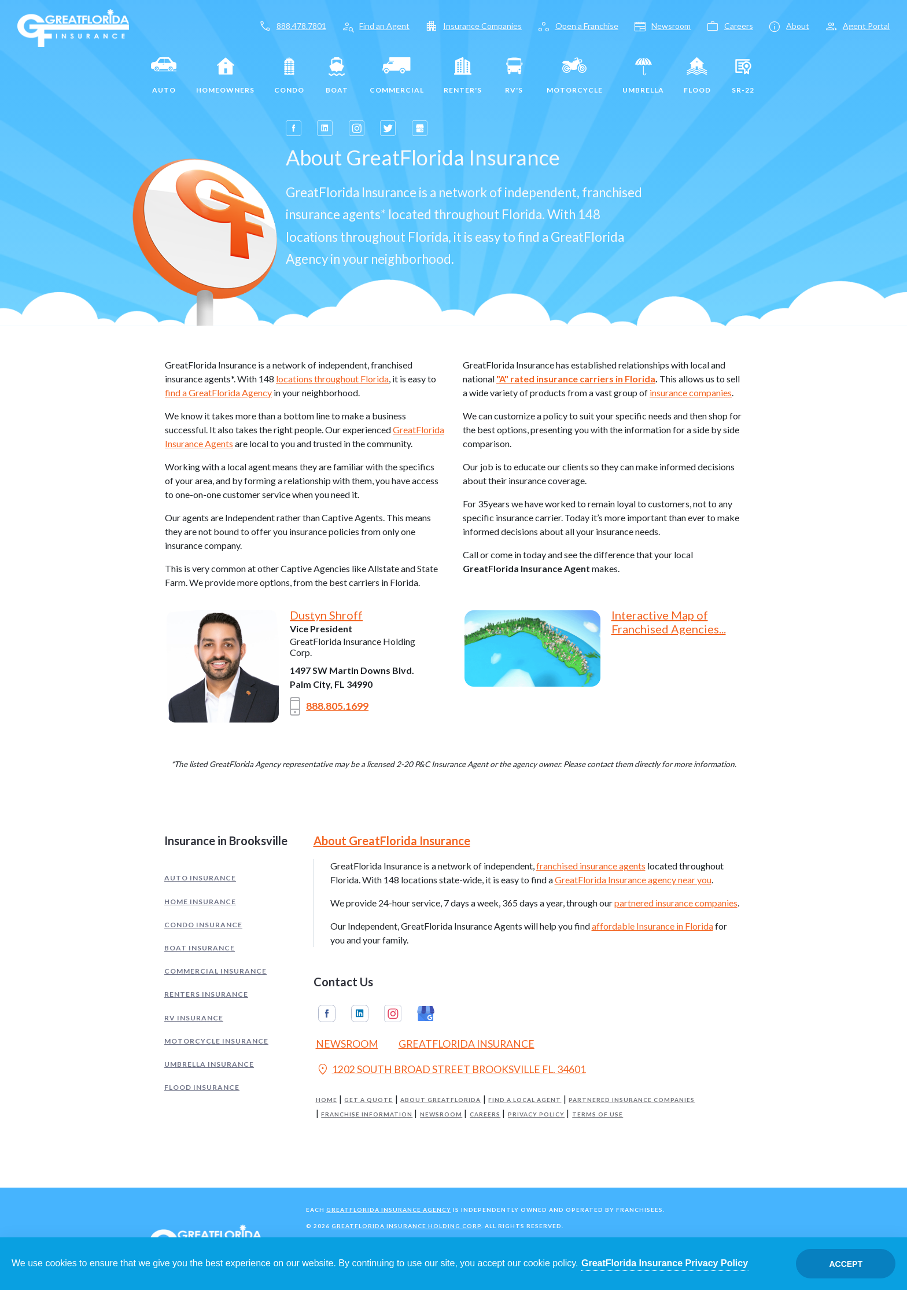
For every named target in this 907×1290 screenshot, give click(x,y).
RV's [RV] (514, 75)
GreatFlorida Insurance (466, 1044)
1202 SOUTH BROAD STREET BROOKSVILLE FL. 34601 (451, 1071)
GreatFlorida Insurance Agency (388, 1209)
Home (326, 1100)
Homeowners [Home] (225, 75)
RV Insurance (193, 1017)
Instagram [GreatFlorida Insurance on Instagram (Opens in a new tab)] (392, 1013)
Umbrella (643, 75)
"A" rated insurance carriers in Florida (575, 378)
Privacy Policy (536, 1114)
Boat (337, 75)
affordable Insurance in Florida (652, 925)
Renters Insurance (206, 994)
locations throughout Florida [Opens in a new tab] (332, 378)
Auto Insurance (200, 877)
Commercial (397, 75)
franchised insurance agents (591, 865)
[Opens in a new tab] (293, 128)
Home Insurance (200, 901)
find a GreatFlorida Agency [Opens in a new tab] (218, 392)
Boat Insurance (199, 947)
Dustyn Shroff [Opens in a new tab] (326, 615)
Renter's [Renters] (463, 75)
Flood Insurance (201, 1087)
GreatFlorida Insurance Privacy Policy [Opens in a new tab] (664, 1263)
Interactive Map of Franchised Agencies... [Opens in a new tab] (668, 622)
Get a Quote (368, 1100)
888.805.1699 (329, 706)
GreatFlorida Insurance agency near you (633, 879)
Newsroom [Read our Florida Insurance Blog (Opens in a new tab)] (347, 1044)
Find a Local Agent (524, 1100)
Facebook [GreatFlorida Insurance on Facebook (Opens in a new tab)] (326, 1013)
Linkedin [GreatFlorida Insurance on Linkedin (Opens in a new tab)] (359, 1013)
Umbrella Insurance (209, 1064)
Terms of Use (597, 1114)
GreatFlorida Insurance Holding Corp (406, 1225)
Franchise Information (366, 1114)
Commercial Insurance (215, 971)
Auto (163, 75)
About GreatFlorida (440, 1100)
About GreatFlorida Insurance (392, 840)
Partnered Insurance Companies (632, 1100)
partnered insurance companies (676, 902)
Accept (845, 1264)
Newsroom (441, 1114)
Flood (697, 75)
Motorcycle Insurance (216, 1041)
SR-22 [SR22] (743, 75)
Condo (289, 75)
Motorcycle (575, 75)
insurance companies (691, 392)
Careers (485, 1114)
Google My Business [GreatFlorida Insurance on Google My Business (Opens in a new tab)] (425, 1013)
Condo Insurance (203, 924)
